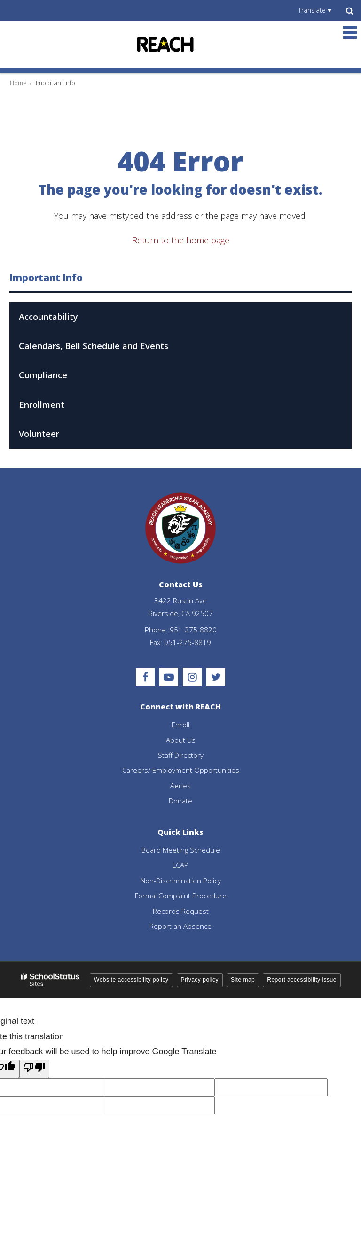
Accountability (48, 316)
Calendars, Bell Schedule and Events (93, 345)
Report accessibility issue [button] (302, 979)
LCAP (180, 865)
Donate (180, 800)
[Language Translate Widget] (314, 10)
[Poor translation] (34, 1069)
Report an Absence (180, 926)
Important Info (55, 82)
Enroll (180, 724)
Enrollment (41, 404)
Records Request (181, 911)
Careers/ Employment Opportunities (180, 770)
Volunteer (39, 433)
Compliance (43, 375)
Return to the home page (180, 240)
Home (18, 82)
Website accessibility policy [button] (131, 979)
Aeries (180, 785)
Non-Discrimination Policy (181, 880)
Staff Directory (181, 755)
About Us (181, 740)
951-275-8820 (193, 629)
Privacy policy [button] (200, 979)
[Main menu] (349, 32)
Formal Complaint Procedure (181, 895)
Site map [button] (243, 979)
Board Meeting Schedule (180, 850)
